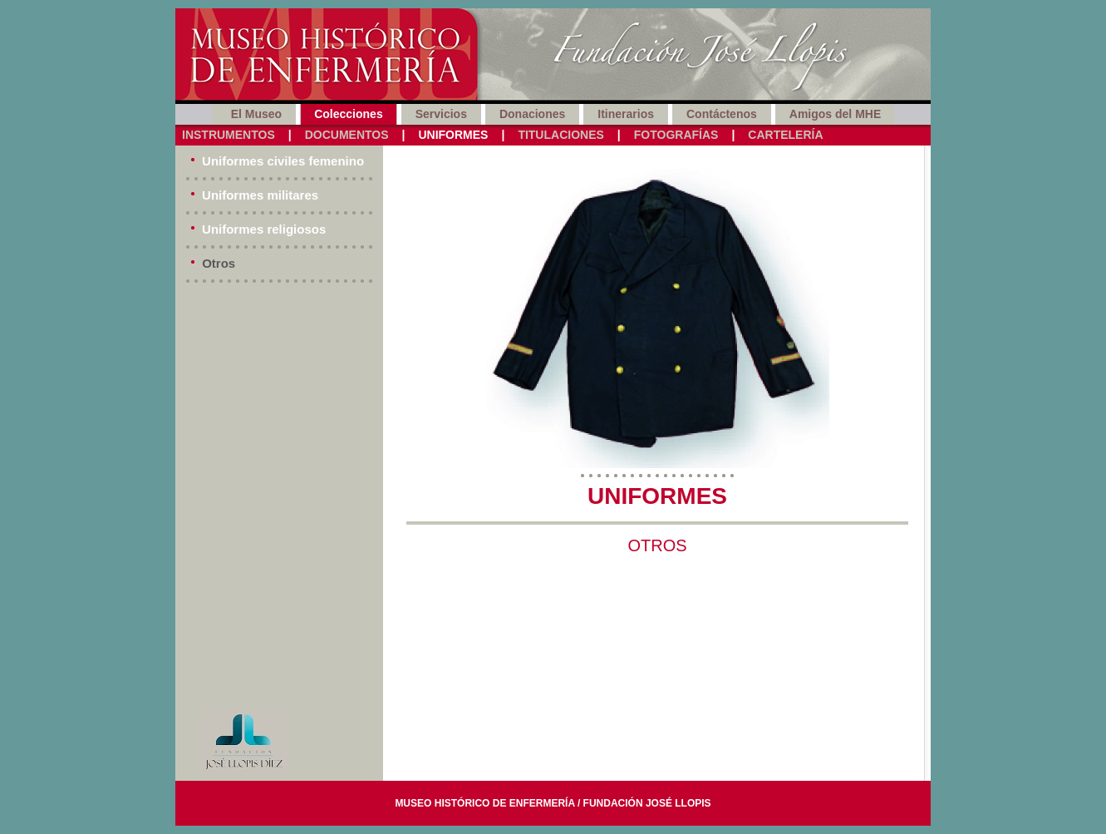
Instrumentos (228, 134)
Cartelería (785, 134)
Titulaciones (560, 134)
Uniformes (453, 134)
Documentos (347, 134)
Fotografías (676, 134)
